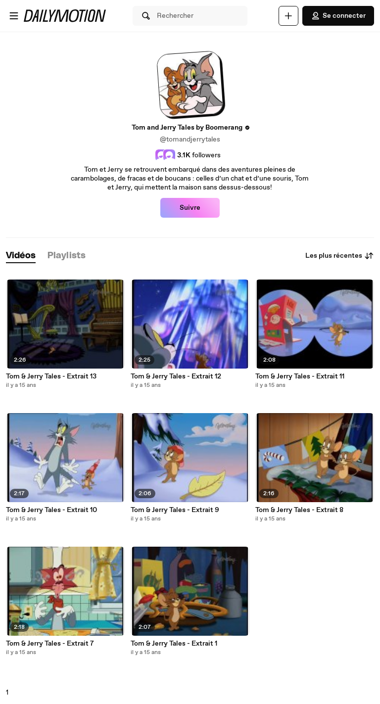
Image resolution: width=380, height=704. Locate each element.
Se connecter (338, 16)
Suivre (190, 207)
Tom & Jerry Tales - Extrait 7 (50, 644)
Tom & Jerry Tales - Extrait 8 (299, 510)
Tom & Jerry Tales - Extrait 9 (175, 510)
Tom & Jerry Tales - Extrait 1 (174, 644)
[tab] (21, 256)
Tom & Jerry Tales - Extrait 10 (51, 510)
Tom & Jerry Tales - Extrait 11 (299, 376)
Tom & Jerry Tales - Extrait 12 (176, 376)
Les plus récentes (339, 256)
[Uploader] (288, 16)
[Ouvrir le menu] (14, 16)
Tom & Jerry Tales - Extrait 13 (51, 376)
